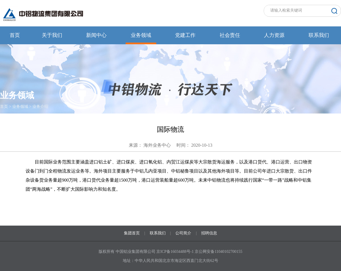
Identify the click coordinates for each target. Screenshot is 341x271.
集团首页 (132, 233)
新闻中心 (96, 35)
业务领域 (141, 35)
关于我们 (52, 35)
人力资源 (274, 35)
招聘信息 (209, 233)
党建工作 (185, 35)
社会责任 (230, 35)
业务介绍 (40, 106)
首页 (15, 35)
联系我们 (319, 35)
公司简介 (183, 233)
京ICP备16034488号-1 (175, 251)
